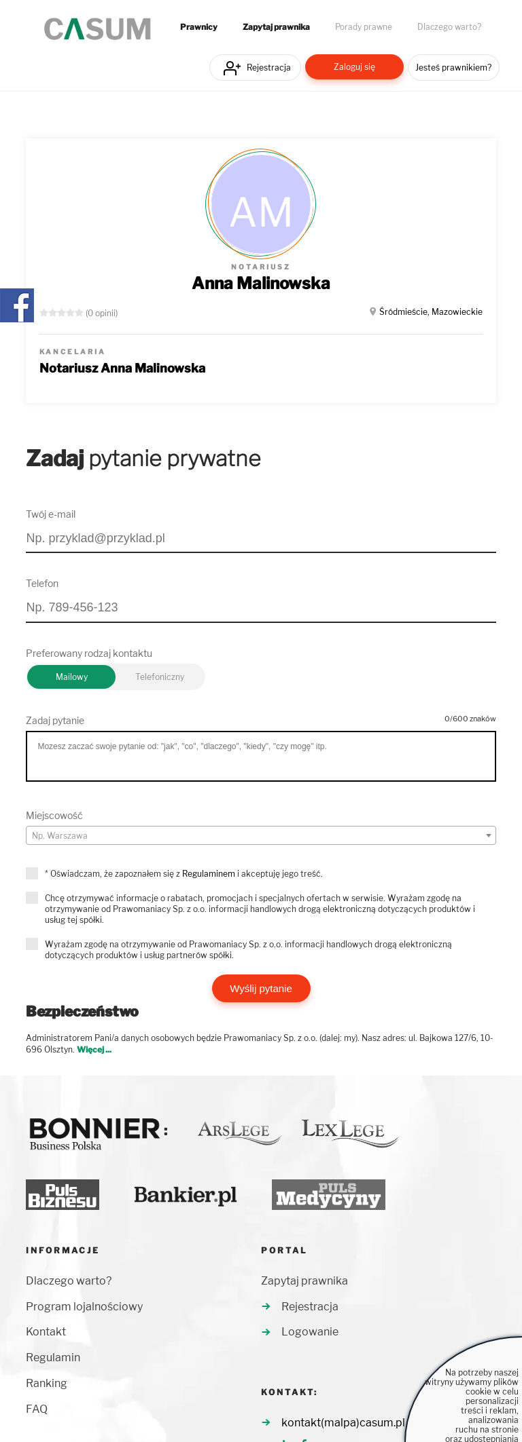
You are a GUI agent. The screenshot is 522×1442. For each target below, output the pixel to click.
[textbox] (261, 836)
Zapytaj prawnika (276, 27)
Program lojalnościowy (84, 1306)
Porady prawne (363, 27)
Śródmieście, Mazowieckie (431, 312)
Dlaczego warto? (449, 27)
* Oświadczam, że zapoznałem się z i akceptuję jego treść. (184, 874)
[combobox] (260, 835)
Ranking (46, 1383)
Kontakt (46, 1331)
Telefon (42, 583)
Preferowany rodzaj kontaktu (89, 653)
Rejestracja (269, 67)
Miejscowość (54, 815)
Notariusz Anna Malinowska (122, 368)
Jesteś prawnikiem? (453, 67)
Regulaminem (208, 874)
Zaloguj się (354, 67)
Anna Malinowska (261, 283)
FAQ (37, 1409)
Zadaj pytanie (55, 720)
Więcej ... (94, 1049)
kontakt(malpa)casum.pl (343, 1422)
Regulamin (53, 1357)
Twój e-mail (50, 514)
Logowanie (309, 1331)
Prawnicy (199, 27)
